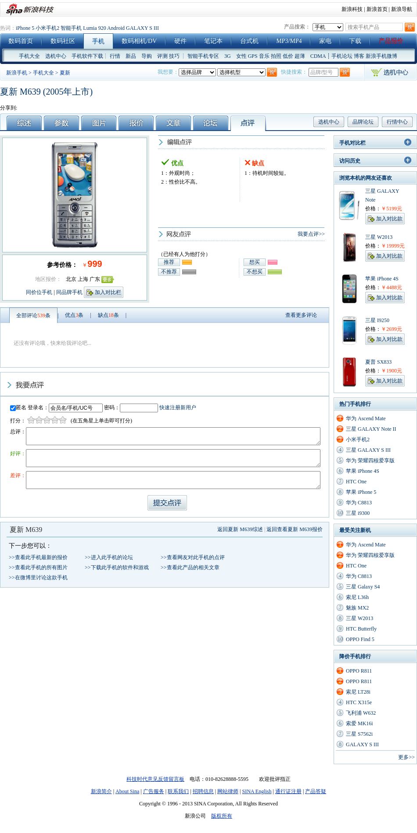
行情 (115, 56)
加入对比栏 (108, 292)
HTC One (356, 482)
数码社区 (62, 41)
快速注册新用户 (177, 407)
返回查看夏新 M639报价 (294, 529)
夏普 (370, 362)
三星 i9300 (358, 513)
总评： (18, 432)
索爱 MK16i (359, 723)
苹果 (370, 279)
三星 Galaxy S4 (363, 587)
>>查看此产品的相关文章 (190, 567)
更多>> (406, 757)
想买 (254, 262)
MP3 (282, 41)
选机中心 (55, 56)
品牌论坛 (363, 122)
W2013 (384, 237)
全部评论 (33, 315)
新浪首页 (377, 9)
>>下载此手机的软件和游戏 (117, 567)
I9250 (383, 320)
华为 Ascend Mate (366, 418)
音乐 (264, 56)
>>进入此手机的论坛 (109, 557)
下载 (355, 41)
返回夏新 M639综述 (240, 529)
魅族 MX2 (357, 608)
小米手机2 (47, 28)
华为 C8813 (359, 503)
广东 (95, 279)
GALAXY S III (142, 28)
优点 (74, 315)
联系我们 (178, 791)
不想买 (254, 272)
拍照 (276, 56)
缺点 (108, 315)
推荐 (169, 262)
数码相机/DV (139, 41)
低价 (288, 56)
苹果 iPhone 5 (361, 492)
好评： (18, 453)
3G (227, 56)
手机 (98, 41)
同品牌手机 (69, 292)
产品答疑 (315, 791)
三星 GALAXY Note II (371, 429)
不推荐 (169, 272)
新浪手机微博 (381, 56)
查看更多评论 (301, 315)
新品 (131, 56)
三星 (370, 191)
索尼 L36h (357, 597)
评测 (162, 56)
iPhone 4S (388, 279)
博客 (359, 56)
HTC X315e (359, 702)
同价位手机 (39, 292)
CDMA (318, 56)
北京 (71, 279)
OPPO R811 (359, 671)
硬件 (180, 41)
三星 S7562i (359, 734)
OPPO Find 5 (360, 639)
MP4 (296, 41)
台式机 (249, 41)
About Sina (127, 791)
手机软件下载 (87, 56)
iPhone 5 (25, 28)
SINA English (256, 791)
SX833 (384, 362)
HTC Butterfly (361, 629)
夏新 (65, 73)
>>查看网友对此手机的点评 (193, 557)
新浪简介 (101, 791)
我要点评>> (311, 234)
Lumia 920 (94, 28)
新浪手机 (16, 73)
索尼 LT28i (358, 692)
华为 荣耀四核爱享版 (370, 460)
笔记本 (213, 41)
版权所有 (221, 816)
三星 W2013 (359, 618)
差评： (18, 475)
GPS (253, 56)
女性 (241, 56)
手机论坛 (341, 56)
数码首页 (20, 41)
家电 (325, 41)
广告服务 (153, 791)
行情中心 (397, 122)
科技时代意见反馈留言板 (155, 779)
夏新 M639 (26, 529)
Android (116, 28)
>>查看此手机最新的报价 (38, 557)
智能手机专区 (203, 56)
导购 (146, 56)
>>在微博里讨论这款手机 (38, 577)
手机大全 (29, 56)
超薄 (300, 56)
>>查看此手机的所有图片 (38, 567)
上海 (83, 279)
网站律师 (227, 791)
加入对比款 (389, 219)
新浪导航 (401, 9)
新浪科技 (352, 9)
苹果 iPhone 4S (362, 471)
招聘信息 (203, 791)
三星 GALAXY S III (368, 450)
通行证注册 (288, 791)
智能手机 (71, 28)
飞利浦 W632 (361, 713)
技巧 (174, 56)
